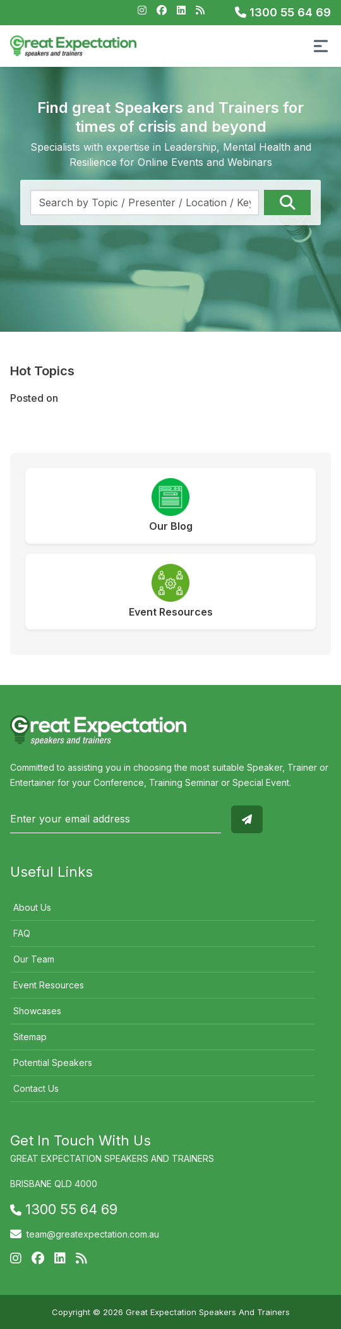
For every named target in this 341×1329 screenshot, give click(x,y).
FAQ (21, 933)
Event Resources (48, 985)
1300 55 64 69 (283, 12)
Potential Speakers (52, 1062)
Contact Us (36, 1088)
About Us (32, 907)
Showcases (37, 1010)
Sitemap (30, 1036)
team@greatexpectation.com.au (93, 1234)
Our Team (33, 959)
